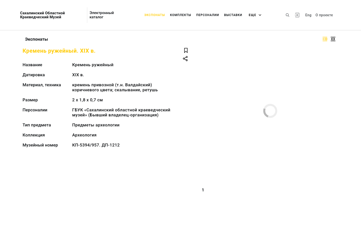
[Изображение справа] (325, 39)
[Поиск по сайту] (287, 15)
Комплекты (180, 15)
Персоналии (207, 15)
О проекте (324, 15)
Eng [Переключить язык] (308, 15)
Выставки (233, 15)
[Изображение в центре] (333, 39)
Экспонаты (154, 15)
